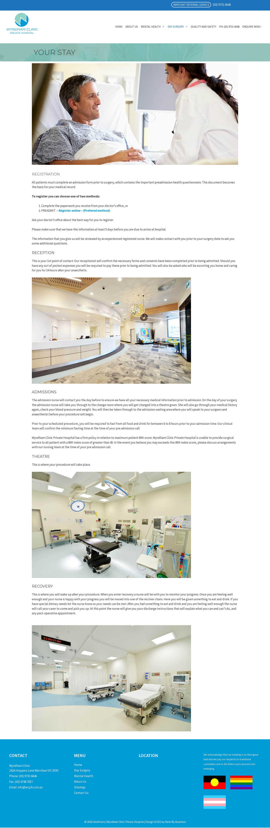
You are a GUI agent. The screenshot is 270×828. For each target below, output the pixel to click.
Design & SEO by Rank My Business (165, 822)
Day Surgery (178, 27)
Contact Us (81, 793)
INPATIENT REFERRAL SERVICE (191, 4)
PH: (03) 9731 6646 (229, 26)
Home (118, 26)
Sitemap (79, 787)
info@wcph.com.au (30, 787)
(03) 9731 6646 (222, 5)
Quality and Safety (203, 26)
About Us (131, 26)
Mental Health (153, 27)
